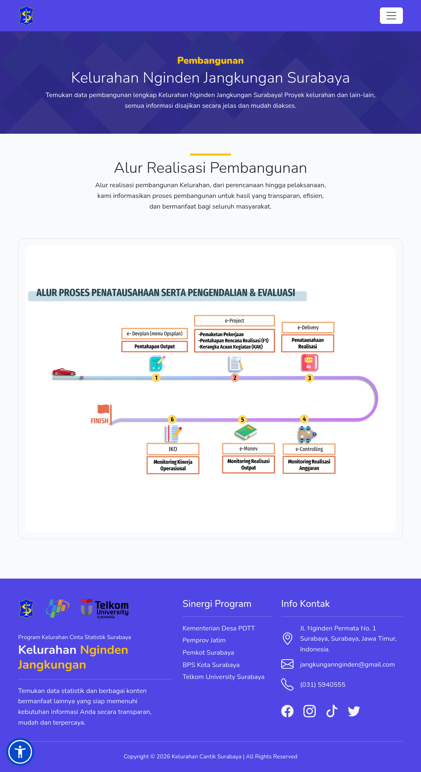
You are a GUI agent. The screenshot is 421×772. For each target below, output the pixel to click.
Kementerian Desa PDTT (219, 628)
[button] (20, 752)
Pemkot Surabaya (208, 652)
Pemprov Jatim (204, 640)
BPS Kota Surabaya (211, 665)
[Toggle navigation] (391, 15)
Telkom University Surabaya (224, 676)
